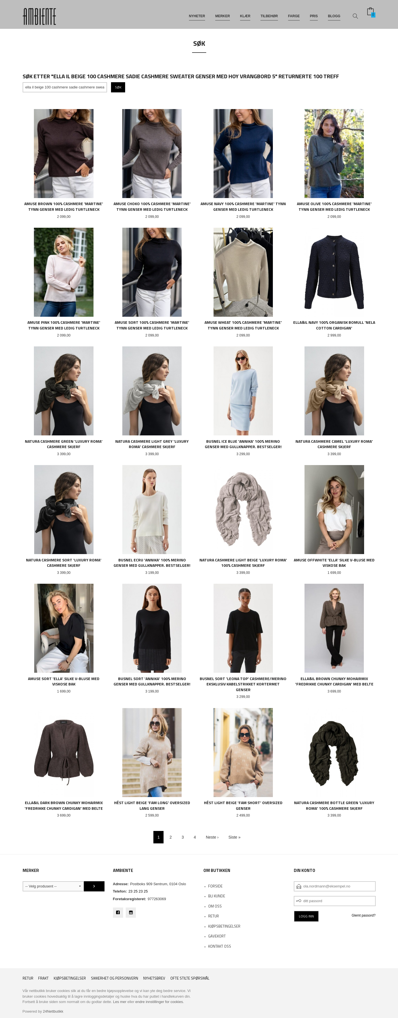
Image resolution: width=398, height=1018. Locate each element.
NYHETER (197, 14)
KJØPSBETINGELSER (224, 926)
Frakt (43, 978)
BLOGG (334, 14)
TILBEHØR (269, 14)
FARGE (294, 14)
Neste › (212, 837)
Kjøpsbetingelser (70, 978)
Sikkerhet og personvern (114, 978)
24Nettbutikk (53, 1011)
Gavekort (217, 936)
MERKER (222, 14)
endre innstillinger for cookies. (159, 1002)
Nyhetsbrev (154, 978)
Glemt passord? (364, 915)
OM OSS (215, 906)
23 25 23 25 (138, 891)
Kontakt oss (219, 946)
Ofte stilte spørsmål (189, 978)
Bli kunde (216, 896)
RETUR (213, 916)
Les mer (119, 1002)
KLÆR (245, 14)
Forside (215, 886)
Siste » (235, 837)
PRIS (314, 14)
